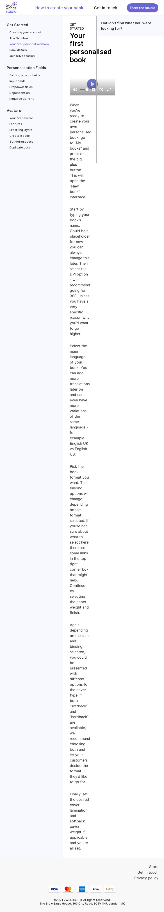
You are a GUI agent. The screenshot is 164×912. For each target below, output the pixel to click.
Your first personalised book (29, 44)
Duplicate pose (20, 147)
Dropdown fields (21, 87)
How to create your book (59, 7)
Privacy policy (146, 878)
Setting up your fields (24, 75)
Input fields (17, 81)
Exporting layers (20, 130)
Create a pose (19, 135)
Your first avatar (21, 118)
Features (15, 124)
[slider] (84, 90)
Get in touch (105, 7)
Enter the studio (142, 8)
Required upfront (21, 98)
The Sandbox (18, 38)
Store (153, 866)
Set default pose (21, 141)
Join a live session (22, 56)
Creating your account (25, 32)
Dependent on (19, 93)
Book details (18, 50)
